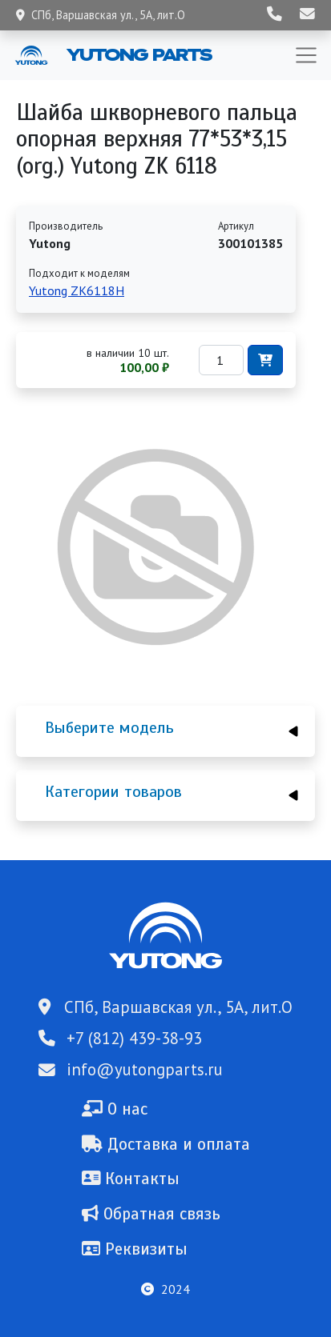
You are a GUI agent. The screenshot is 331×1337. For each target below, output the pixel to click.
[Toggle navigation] (306, 55)
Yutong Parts (138, 54)
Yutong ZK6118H (76, 290)
